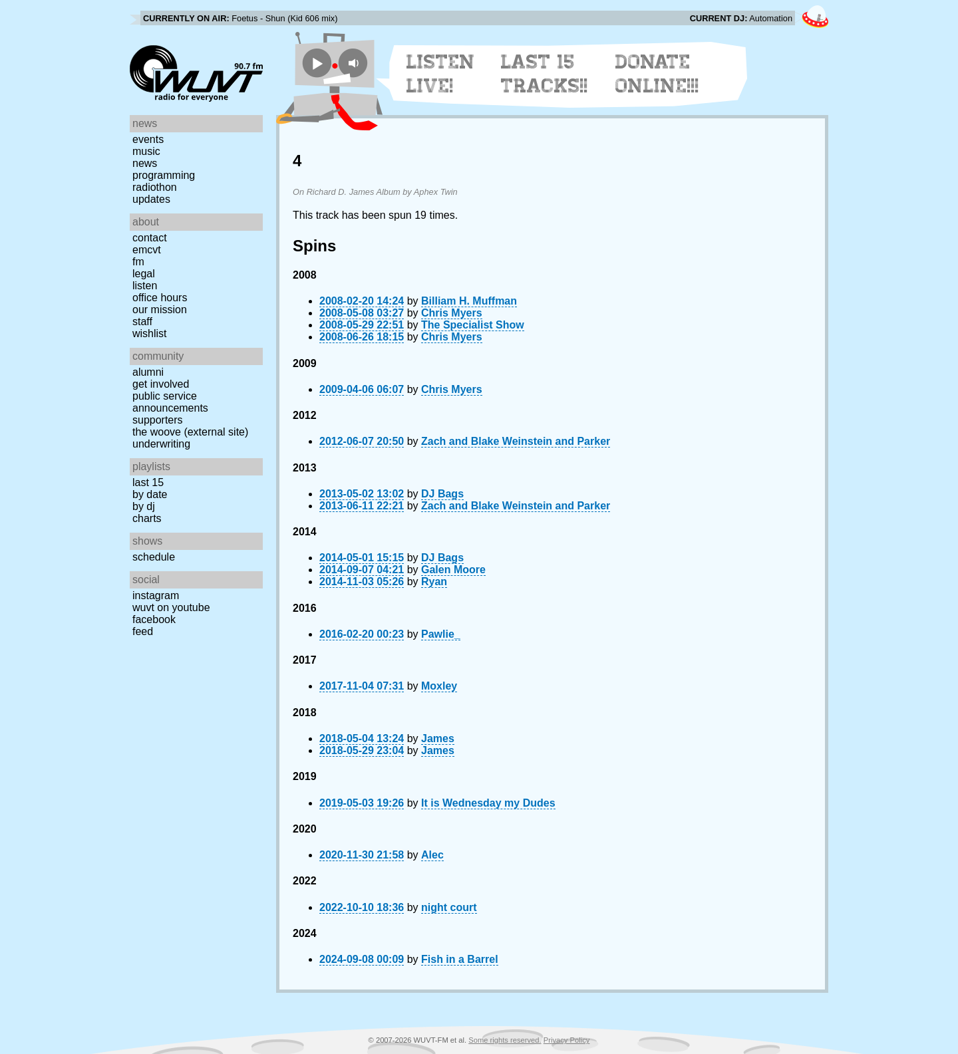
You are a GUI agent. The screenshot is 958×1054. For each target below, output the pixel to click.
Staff (142, 321)
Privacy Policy (567, 1040)
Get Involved (160, 384)
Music (146, 151)
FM (138, 261)
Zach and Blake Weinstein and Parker (515, 441)
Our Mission (159, 309)
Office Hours (159, 297)
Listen (144, 285)
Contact (149, 237)
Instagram (155, 595)
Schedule (153, 557)
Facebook (154, 619)
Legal (143, 273)
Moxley (439, 686)
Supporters (157, 420)
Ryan (434, 581)
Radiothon (154, 187)
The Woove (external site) (190, 432)
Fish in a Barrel (459, 959)
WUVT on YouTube (171, 607)
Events (148, 139)
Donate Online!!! (657, 74)
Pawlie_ (440, 634)
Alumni (148, 372)
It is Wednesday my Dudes (488, 803)
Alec (432, 854)
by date (149, 494)
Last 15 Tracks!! (544, 74)
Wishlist (149, 333)
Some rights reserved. (504, 1040)
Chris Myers (451, 313)
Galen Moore (453, 569)
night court (449, 907)
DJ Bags (442, 493)
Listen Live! (440, 74)
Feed (142, 631)
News (144, 163)
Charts (147, 518)
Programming (163, 175)
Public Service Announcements (170, 402)
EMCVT (146, 249)
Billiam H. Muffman (469, 301)
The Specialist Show (472, 324)
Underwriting (161, 444)
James (437, 738)
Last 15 (148, 482)
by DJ (143, 506)
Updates (151, 199)
